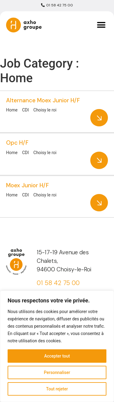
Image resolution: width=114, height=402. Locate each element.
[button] (101, 25)
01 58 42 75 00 (58, 283)
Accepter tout (57, 356)
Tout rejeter (57, 388)
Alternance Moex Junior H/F (43, 100)
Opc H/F (17, 142)
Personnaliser (57, 372)
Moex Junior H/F (27, 185)
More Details (99, 117)
